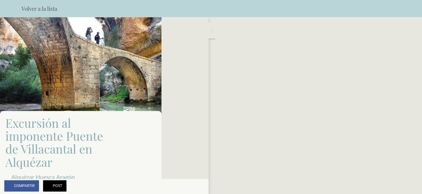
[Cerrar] (11, 8)
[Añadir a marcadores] (150, 186)
